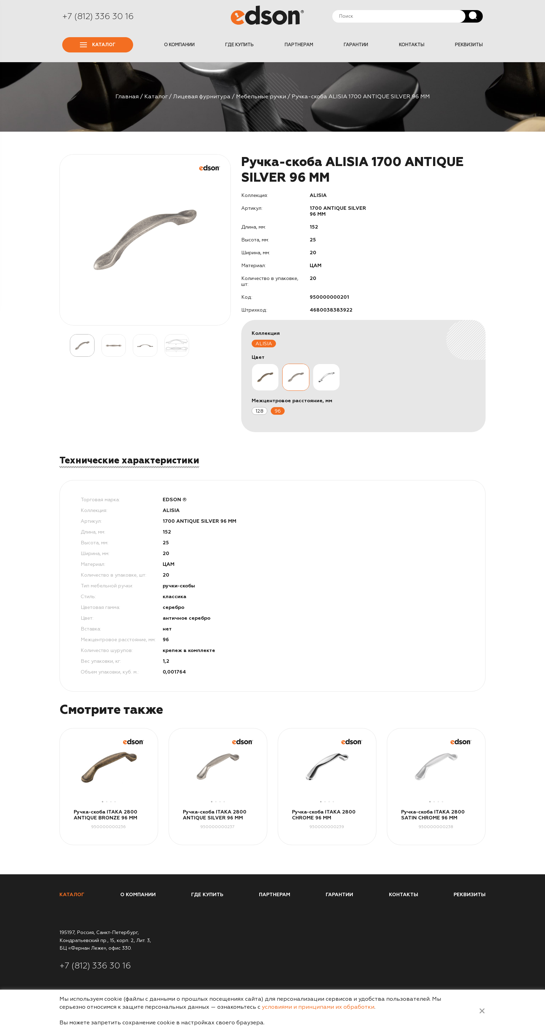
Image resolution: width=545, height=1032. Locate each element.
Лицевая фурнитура (201, 96)
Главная (127, 96)
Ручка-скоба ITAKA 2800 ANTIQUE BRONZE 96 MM (105, 815)
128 (259, 411)
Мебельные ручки (261, 96)
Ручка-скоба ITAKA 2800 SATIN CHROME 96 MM (433, 815)
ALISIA (263, 344)
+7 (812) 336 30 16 (98, 16)
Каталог (97, 45)
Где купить (239, 45)
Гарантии (356, 45)
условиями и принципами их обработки (318, 1007)
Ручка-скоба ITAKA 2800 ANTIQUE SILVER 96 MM (214, 815)
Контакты (411, 45)
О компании (179, 45)
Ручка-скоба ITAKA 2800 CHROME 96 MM (324, 815)
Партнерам (299, 45)
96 (278, 411)
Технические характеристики (129, 460)
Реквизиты (469, 45)
